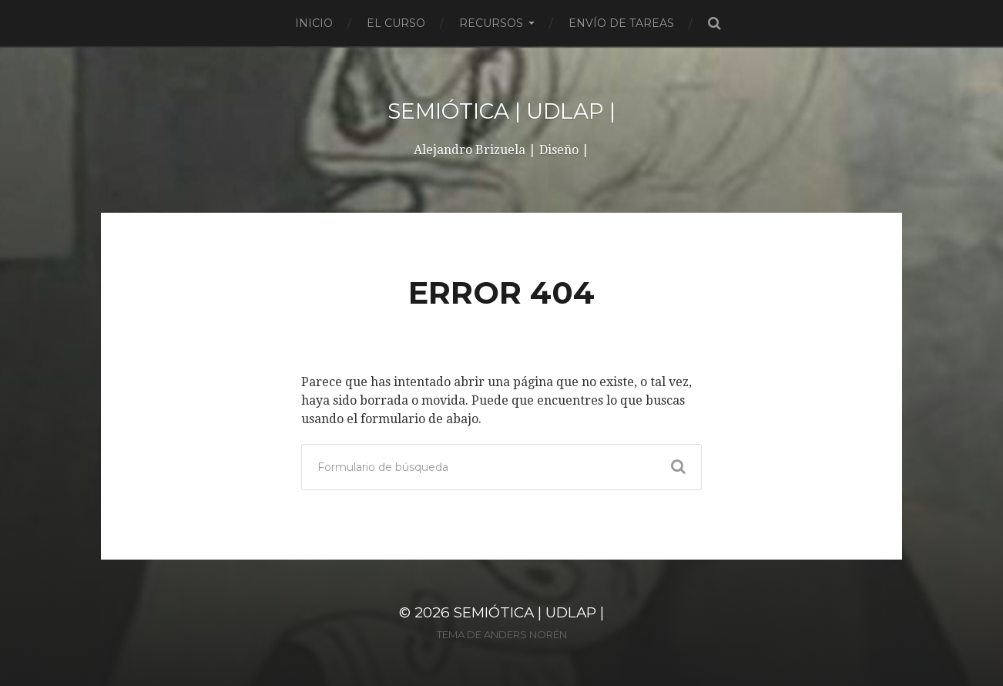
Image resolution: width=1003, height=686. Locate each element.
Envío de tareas (621, 23)
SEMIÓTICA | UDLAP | (501, 111)
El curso (396, 23)
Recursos (491, 23)
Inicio (314, 23)
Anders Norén (525, 634)
